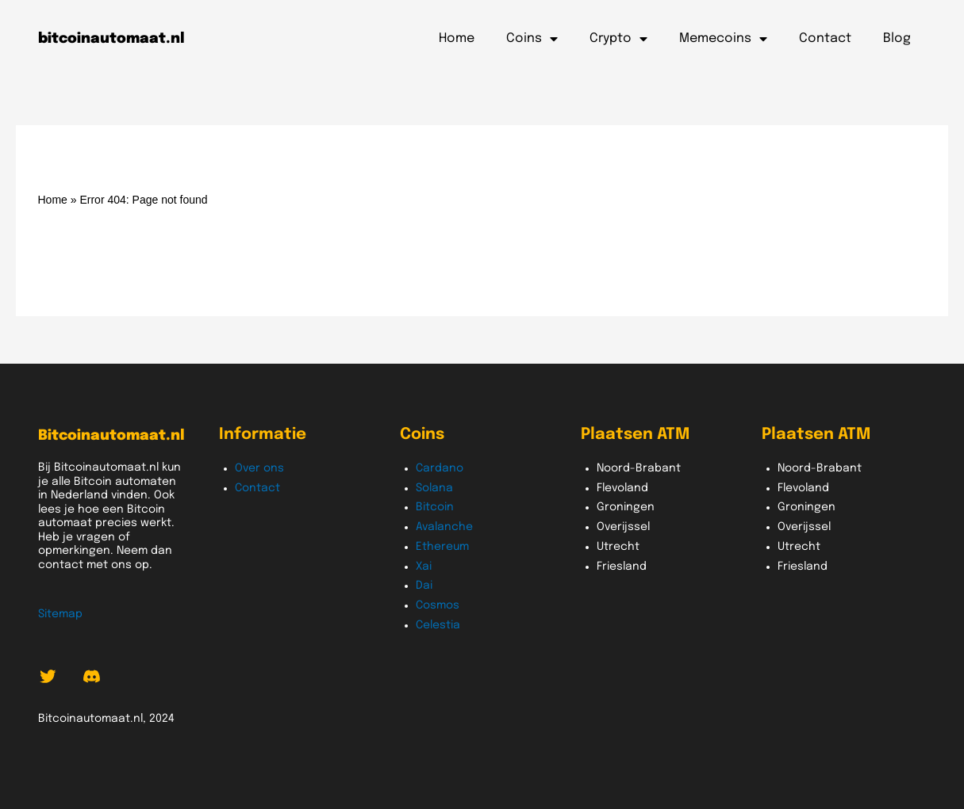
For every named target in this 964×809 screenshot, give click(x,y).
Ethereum (442, 546)
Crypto (618, 39)
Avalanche (444, 526)
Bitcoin (435, 507)
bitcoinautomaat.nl (111, 39)
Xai (424, 566)
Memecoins (723, 39)
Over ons (259, 468)
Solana (434, 488)
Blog (897, 38)
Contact (825, 38)
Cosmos (437, 605)
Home (456, 38)
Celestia (438, 625)
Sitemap (60, 614)
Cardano (439, 468)
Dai (424, 585)
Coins (532, 39)
